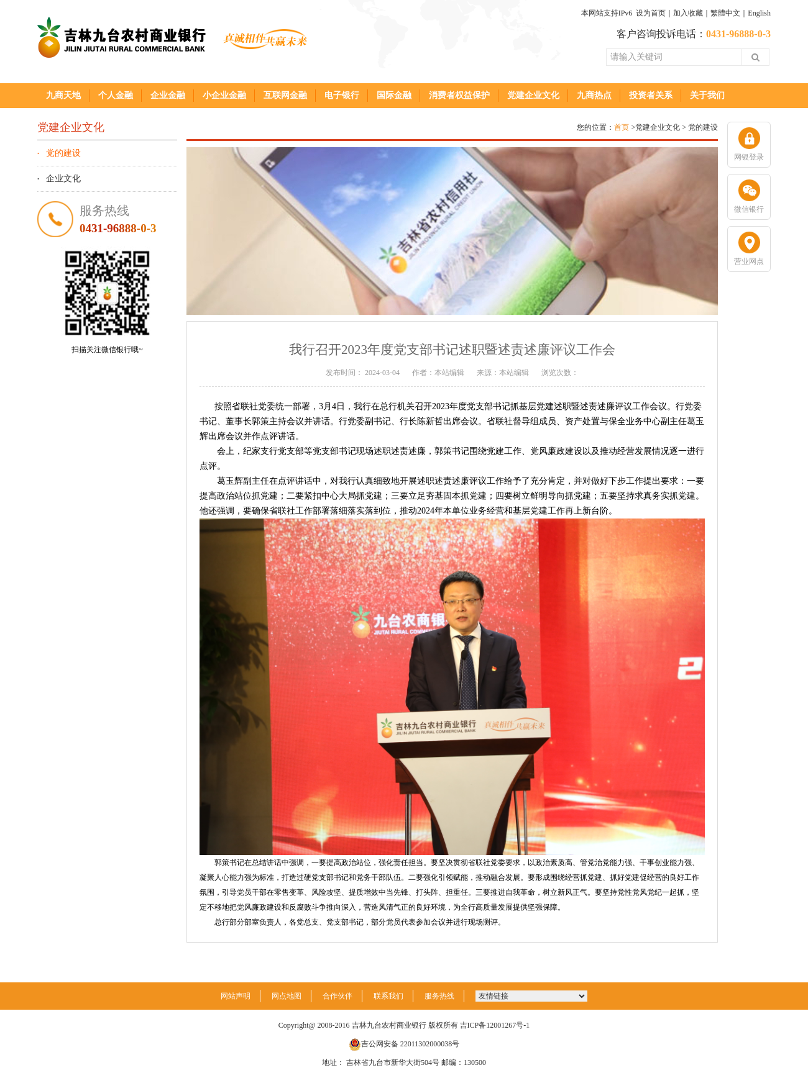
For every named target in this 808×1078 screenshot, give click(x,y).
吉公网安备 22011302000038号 (404, 1044)
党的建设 (63, 153)
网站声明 (235, 996)
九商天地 (63, 95)
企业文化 (63, 178)
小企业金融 (224, 95)
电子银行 (341, 95)
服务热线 (439, 996)
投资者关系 (651, 95)
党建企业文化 (533, 95)
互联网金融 (285, 95)
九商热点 (594, 95)
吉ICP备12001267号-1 (495, 1025)
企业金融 (167, 95)
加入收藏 (688, 13)
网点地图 (286, 996)
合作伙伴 (337, 996)
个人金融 (115, 95)
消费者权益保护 (459, 95)
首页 (621, 127)
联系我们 (388, 996)
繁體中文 (725, 13)
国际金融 (394, 95)
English (759, 13)
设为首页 (651, 13)
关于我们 (707, 95)
